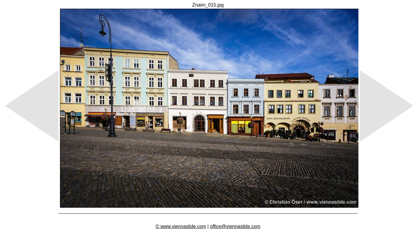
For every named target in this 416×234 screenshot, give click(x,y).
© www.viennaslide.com (180, 226)
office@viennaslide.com (235, 226)
